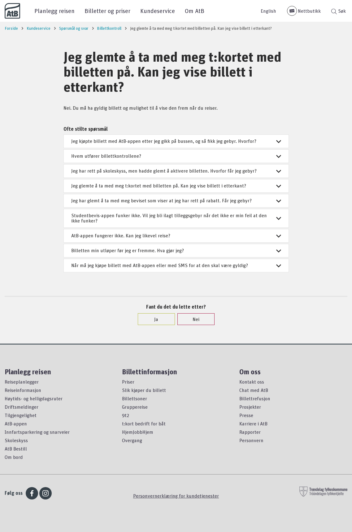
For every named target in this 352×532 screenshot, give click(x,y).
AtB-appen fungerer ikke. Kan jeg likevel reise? (176, 235)
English (268, 11)
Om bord (14, 457)
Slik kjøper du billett (144, 390)
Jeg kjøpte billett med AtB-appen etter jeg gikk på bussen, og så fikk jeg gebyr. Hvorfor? (176, 141)
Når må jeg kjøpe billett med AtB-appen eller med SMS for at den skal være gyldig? (176, 265)
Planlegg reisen (54, 11)
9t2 (125, 415)
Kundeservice (157, 11)
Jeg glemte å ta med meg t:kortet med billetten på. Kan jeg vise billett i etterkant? (176, 185)
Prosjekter (250, 407)
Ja (153, 319)
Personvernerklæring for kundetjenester (176, 496)
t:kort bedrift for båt (144, 423)
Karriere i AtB (253, 423)
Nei (192, 319)
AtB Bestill (16, 449)
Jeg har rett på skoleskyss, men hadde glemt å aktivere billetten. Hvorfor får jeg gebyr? (176, 171)
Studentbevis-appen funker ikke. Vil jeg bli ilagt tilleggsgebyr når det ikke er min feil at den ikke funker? (176, 218)
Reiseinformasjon (23, 390)
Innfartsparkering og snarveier (37, 432)
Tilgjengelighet (21, 415)
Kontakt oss (251, 382)
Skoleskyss (16, 440)
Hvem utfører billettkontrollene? (176, 156)
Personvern (251, 440)
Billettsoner (134, 398)
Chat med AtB (253, 390)
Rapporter (250, 432)
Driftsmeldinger (21, 407)
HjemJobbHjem (137, 432)
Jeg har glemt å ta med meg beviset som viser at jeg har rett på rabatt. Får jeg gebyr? (176, 200)
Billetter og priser (107, 11)
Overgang (132, 440)
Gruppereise (135, 407)
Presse (246, 415)
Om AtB (194, 11)
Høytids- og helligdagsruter (34, 398)
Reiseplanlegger (22, 382)
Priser (128, 382)
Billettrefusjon (254, 398)
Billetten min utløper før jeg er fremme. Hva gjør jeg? (176, 250)
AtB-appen (16, 423)
